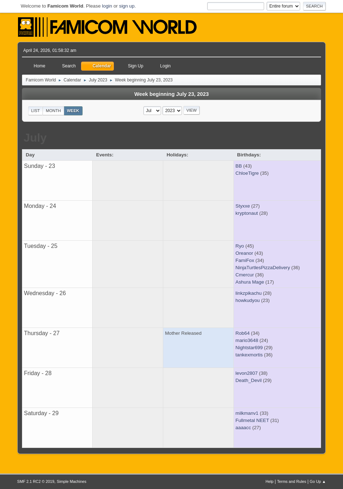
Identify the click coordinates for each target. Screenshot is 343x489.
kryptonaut (247, 213)
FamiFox (245, 260)
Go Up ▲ (318, 481)
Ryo (240, 246)
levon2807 (247, 373)
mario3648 (247, 340)
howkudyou (248, 300)
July (34, 137)
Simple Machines (71, 481)
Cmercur (245, 274)
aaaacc (243, 427)
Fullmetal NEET (252, 420)
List (35, 110)
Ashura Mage (250, 282)
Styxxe (243, 206)
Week (73, 110)
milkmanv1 (247, 413)
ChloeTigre (247, 173)
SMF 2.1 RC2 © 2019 (35, 481)
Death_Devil (249, 380)
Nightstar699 (249, 347)
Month (53, 110)
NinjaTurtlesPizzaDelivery (263, 267)
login (107, 6)
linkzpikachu (249, 293)
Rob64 (243, 333)
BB (239, 166)
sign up (126, 6)
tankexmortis (249, 354)
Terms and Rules (291, 481)
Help (269, 481)
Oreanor (244, 253)
